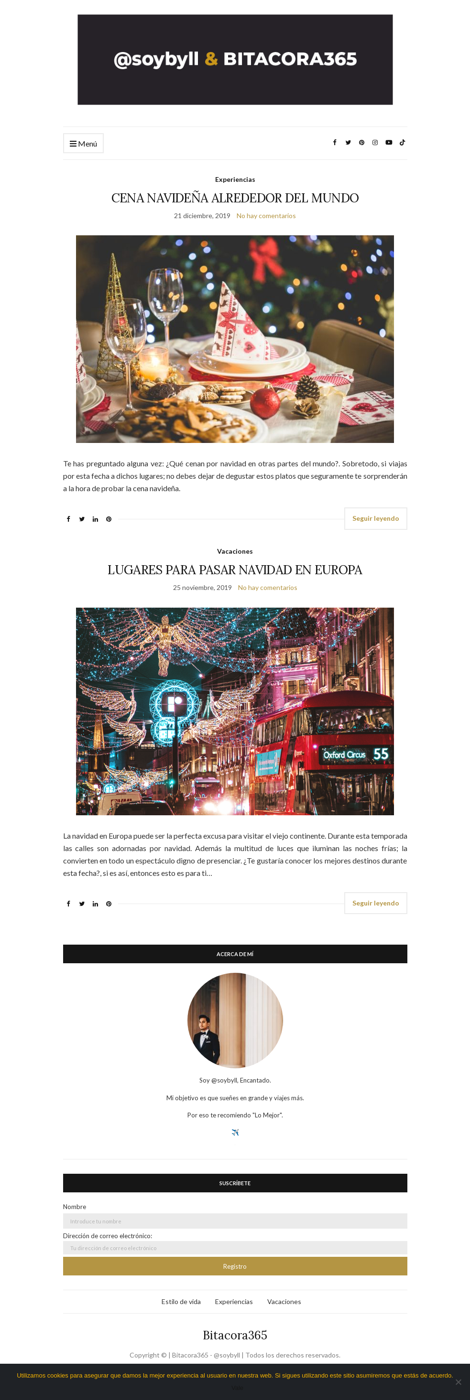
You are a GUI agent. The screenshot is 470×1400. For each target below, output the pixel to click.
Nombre (74, 1207)
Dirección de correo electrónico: (235, 1243)
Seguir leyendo (375, 518)
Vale (237, 1387)
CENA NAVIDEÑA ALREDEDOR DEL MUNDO (235, 198)
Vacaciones (235, 551)
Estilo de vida (181, 1301)
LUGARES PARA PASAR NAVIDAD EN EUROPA (235, 570)
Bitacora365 (235, 1335)
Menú (83, 144)
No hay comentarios (266, 215)
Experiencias (235, 179)
